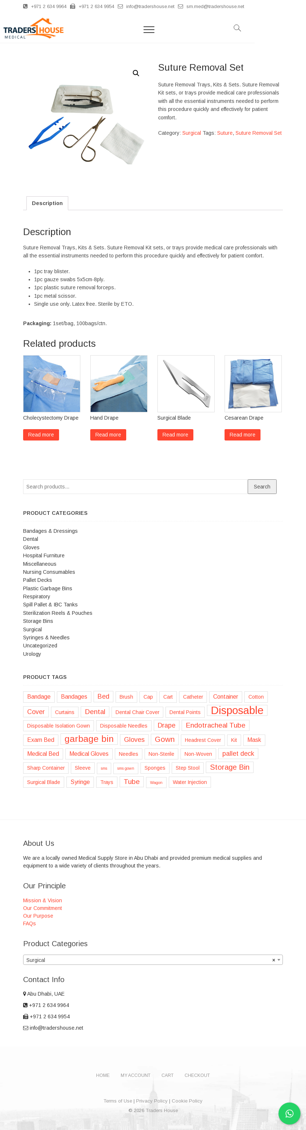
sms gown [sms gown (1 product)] (125, 768)
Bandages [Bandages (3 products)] (74, 697)
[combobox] (153, 960)
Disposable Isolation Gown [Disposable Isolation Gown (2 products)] (58, 726)
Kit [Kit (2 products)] (234, 740)
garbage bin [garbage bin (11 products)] (89, 739)
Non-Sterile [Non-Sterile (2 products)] (161, 754)
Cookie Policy (187, 1101)
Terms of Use (117, 1101)
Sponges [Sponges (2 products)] (155, 768)
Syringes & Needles (46, 637)
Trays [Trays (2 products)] (106, 782)
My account (135, 1075)
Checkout (197, 1075)
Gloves (31, 547)
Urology (32, 654)
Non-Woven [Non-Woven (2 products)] (198, 754)
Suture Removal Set (259, 133)
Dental (30, 539)
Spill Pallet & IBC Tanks (50, 604)
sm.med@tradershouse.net (211, 6)
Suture (225, 133)
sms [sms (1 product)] (104, 768)
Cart (167, 1075)
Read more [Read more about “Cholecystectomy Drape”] (41, 435)
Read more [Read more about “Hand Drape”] (108, 435)
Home (103, 1075)
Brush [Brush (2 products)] (126, 697)
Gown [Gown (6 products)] (165, 739)
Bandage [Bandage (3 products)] (39, 697)
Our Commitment (42, 908)
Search (262, 487)
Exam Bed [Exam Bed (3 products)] (40, 740)
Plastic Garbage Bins (47, 588)
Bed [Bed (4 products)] (103, 696)
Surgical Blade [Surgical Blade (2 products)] (43, 782)
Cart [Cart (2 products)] (168, 697)
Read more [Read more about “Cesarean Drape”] (242, 435)
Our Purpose (38, 916)
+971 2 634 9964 (44, 6)
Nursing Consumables (49, 572)
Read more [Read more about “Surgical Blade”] (175, 435)
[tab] (47, 203)
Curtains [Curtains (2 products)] (64, 712)
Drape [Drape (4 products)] (166, 725)
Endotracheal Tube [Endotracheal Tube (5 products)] (215, 725)
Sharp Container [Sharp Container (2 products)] (46, 768)
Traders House (162, 1110)
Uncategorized (40, 645)
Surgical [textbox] (150, 960)
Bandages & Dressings (50, 531)
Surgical (191, 133)
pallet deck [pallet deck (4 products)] (238, 753)
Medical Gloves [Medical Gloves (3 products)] (89, 754)
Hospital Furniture (44, 555)
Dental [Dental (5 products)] (95, 711)
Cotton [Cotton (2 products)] (256, 697)
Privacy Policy (152, 1101)
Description (47, 203)
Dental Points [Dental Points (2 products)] (185, 712)
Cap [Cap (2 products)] (148, 697)
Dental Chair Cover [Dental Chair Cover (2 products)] (137, 712)
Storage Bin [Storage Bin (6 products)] (229, 767)
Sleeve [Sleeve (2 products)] (83, 768)
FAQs (29, 923)
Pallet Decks (37, 580)
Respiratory (36, 596)
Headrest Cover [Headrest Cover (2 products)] (203, 740)
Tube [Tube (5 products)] (132, 781)
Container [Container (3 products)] (225, 697)
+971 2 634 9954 (92, 6)
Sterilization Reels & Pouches (57, 613)
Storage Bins (38, 621)
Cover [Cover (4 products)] (36, 711)
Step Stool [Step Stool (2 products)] (188, 768)
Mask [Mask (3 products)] (254, 740)
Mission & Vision (42, 900)
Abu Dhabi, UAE (44, 994)
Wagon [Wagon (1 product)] (156, 782)
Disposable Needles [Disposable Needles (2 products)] (123, 726)
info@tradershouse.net (146, 6)
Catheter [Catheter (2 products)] (193, 697)
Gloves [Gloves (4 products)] (134, 739)
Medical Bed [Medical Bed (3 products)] (43, 754)
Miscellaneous (40, 564)
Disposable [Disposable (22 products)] (237, 710)
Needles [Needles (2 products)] (128, 754)
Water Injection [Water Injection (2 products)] (190, 782)
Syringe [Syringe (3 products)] (80, 782)
